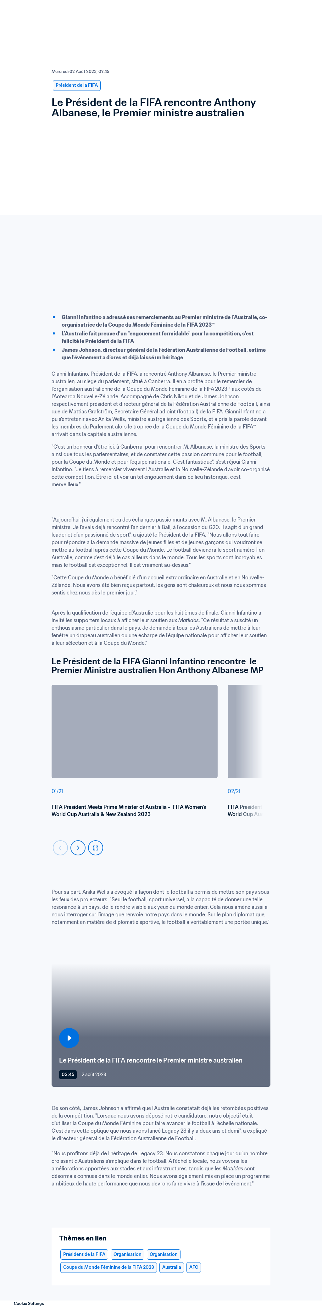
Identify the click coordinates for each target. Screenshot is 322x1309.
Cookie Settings (29, 1303)
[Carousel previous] (60, 847)
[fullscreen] (95, 847)
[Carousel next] (78, 847)
